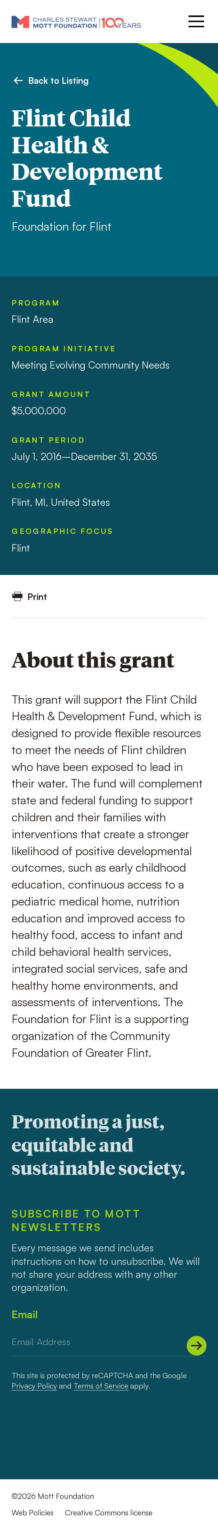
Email (25, 1314)
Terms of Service (101, 1385)
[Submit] (196, 1346)
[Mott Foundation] (76, 21)
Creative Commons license (109, 1512)
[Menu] (195, 21)
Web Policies (33, 1512)
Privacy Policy (34, 1385)
